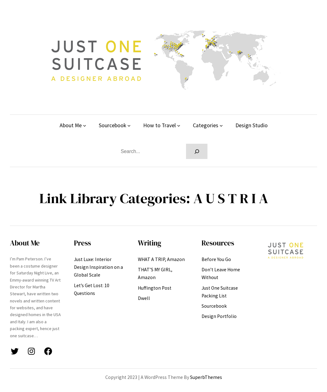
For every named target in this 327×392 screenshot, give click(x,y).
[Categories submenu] (221, 125)
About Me (71, 125)
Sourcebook (112, 125)
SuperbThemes (206, 377)
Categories (205, 125)
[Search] (197, 151)
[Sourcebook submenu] (129, 125)
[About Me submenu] (84, 125)
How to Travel (159, 125)
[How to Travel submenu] (178, 125)
